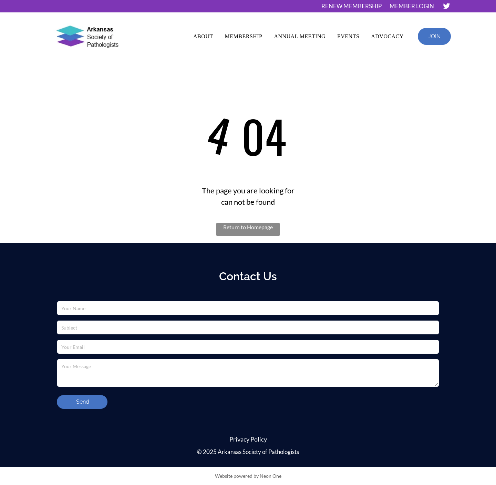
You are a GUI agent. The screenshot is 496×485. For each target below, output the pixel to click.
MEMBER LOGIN (412, 6)
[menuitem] (203, 36)
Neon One (270, 476)
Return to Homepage (248, 227)
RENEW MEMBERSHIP (351, 6)
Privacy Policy (248, 439)
